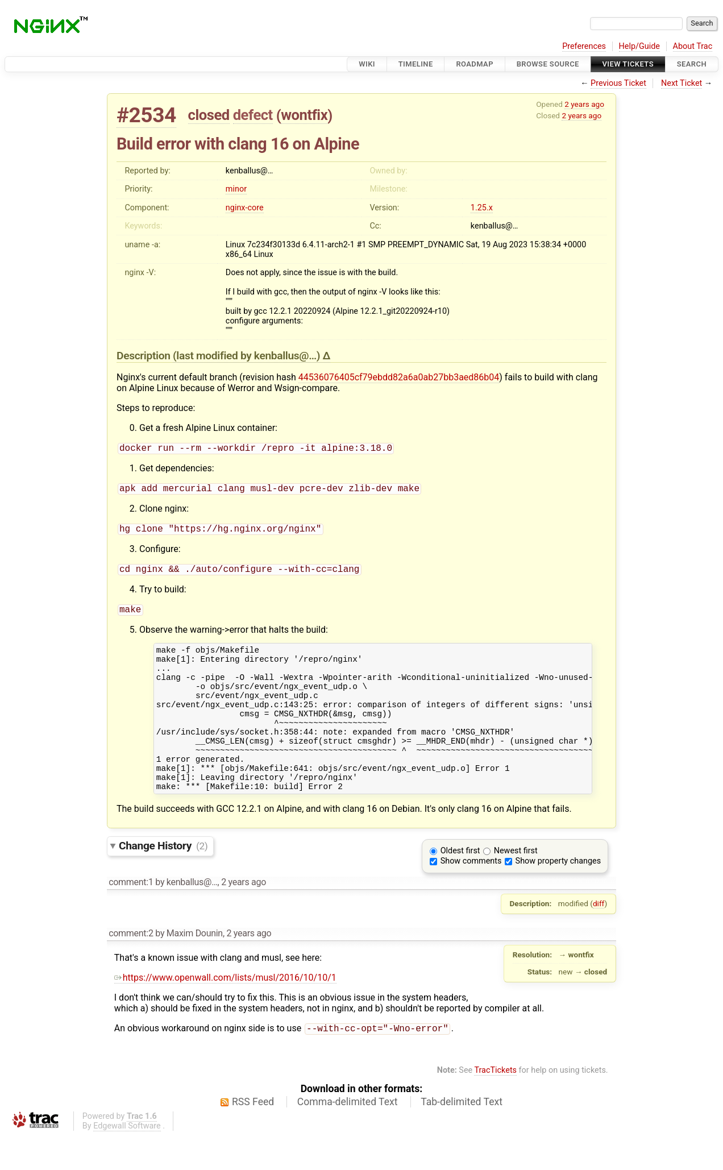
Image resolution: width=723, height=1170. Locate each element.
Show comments (471, 894)
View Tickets (628, 64)
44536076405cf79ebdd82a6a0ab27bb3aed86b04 (399, 377)
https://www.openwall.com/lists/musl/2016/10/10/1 (225, 1010)
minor (236, 189)
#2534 (146, 115)
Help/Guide (639, 46)
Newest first (516, 884)
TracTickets (495, 1104)
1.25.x (482, 208)
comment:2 (131, 966)
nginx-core (245, 208)
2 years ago (584, 104)
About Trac (693, 46)
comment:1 (131, 915)
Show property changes (558, 894)
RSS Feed (253, 1136)
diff (599, 936)
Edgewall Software (127, 1160)
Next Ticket (681, 83)
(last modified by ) (248, 355)
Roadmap (474, 64)
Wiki (367, 64)
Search (692, 64)
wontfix (304, 114)
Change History (163, 878)
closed (209, 114)
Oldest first (460, 884)
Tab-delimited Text (461, 1136)
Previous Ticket (618, 83)
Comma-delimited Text (347, 1136)
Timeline (415, 64)
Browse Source (548, 64)
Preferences (584, 46)
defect (253, 114)
